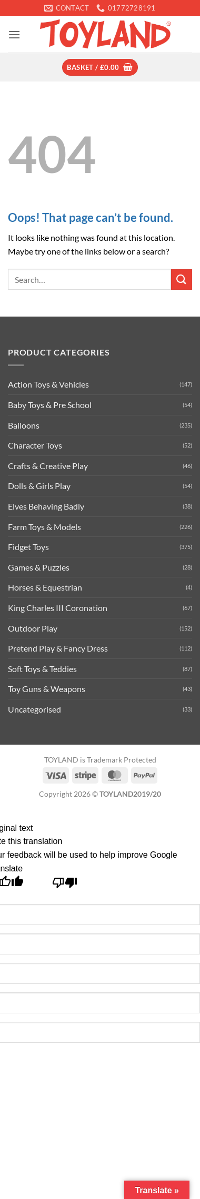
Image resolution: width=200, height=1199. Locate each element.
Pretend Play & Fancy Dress (58, 648)
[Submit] (181, 279)
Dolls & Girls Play (39, 486)
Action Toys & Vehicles (48, 384)
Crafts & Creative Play (48, 466)
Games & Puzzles (38, 567)
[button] (14, 34)
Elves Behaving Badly (46, 506)
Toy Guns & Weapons (46, 689)
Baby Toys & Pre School (50, 405)
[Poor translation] (65, 885)
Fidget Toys (28, 547)
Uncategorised (34, 709)
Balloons (23, 425)
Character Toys (35, 445)
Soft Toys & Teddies (42, 669)
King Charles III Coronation (57, 608)
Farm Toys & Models (44, 527)
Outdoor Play (32, 628)
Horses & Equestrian (45, 587)
